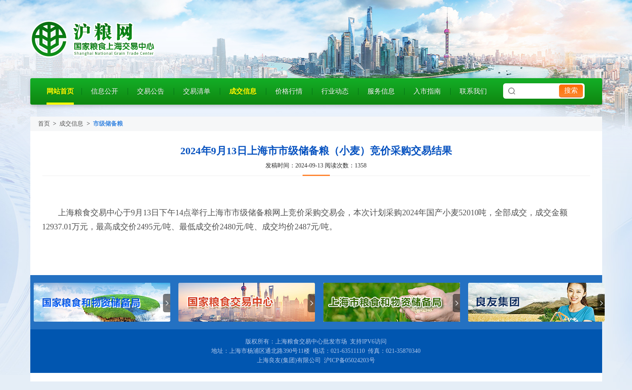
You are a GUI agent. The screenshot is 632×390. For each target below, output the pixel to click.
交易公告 (150, 91)
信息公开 (104, 91)
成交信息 (242, 91)
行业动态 (335, 91)
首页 (44, 123)
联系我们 (473, 91)
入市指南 (427, 91)
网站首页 (60, 91)
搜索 (571, 90)
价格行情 (289, 91)
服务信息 (381, 91)
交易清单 (196, 91)
